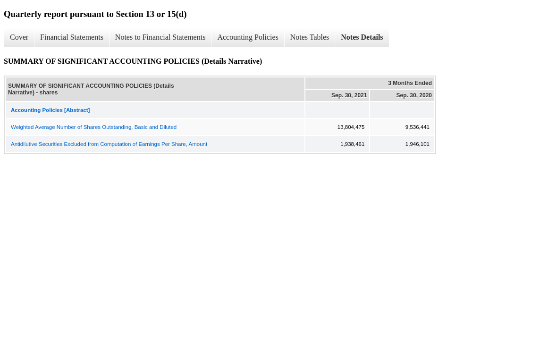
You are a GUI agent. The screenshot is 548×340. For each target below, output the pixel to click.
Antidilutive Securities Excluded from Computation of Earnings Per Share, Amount (109, 144)
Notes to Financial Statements (160, 37)
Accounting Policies (247, 37)
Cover (19, 37)
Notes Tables (309, 37)
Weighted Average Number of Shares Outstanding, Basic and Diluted (94, 127)
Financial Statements (71, 37)
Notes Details (362, 37)
